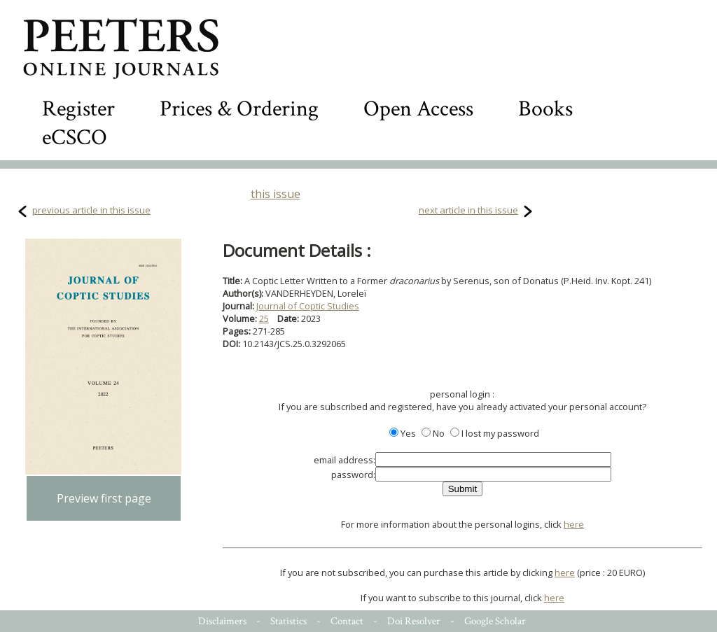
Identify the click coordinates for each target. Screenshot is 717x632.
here (574, 524)
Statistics (288, 621)
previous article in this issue (91, 210)
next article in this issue (468, 210)
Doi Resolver (413, 621)
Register (78, 108)
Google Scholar (495, 621)
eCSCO (74, 137)
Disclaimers (222, 621)
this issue (275, 194)
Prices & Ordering (239, 108)
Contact (346, 621)
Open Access (418, 108)
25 (264, 318)
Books (545, 108)
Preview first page (104, 498)
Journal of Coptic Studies (307, 306)
